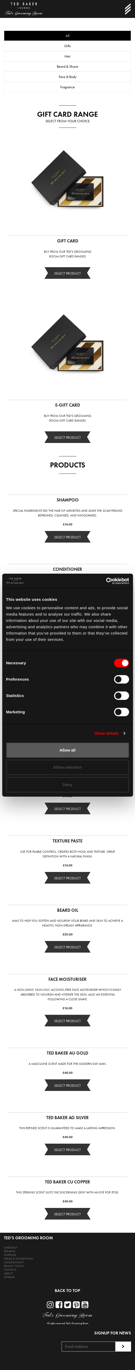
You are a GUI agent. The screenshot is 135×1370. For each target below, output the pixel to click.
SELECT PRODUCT (67, 273)
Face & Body (67, 77)
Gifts (67, 46)
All (67, 35)
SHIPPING (10, 1255)
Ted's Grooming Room (77, 1323)
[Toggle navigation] (127, 9)
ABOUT (8, 1273)
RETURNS (9, 1251)
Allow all (67, 750)
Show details (106, 733)
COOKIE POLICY (14, 1262)
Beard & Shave (67, 66)
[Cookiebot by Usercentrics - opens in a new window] (106, 581)
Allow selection (67, 767)
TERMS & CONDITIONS (18, 1258)
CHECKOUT (11, 1247)
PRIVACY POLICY (14, 1266)
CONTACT (10, 1269)
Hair (67, 56)
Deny (67, 784)
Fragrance (67, 87)
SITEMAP (9, 1277)
